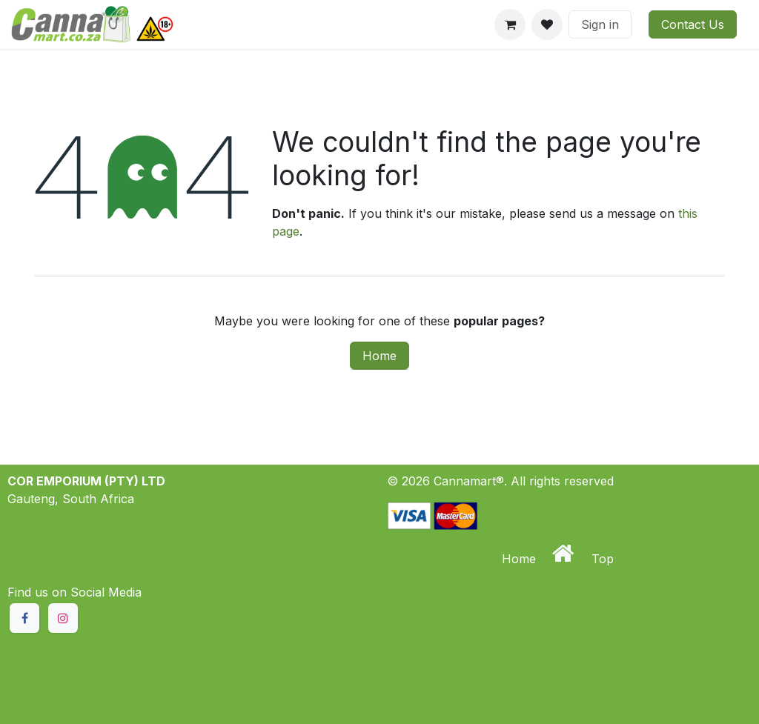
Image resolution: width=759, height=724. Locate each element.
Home (379, 355)
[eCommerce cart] (510, 24)
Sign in (600, 24)
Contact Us (692, 24)
